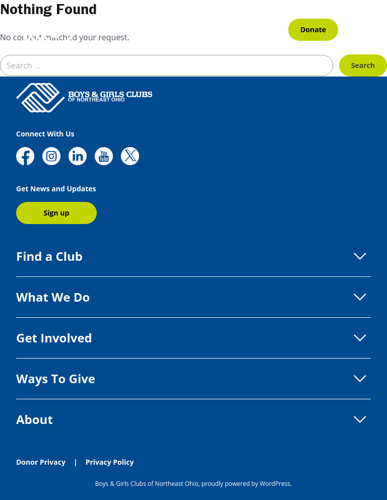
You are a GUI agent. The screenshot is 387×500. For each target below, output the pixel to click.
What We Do (193, 297)
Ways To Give (193, 379)
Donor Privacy (41, 462)
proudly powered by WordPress (246, 483)
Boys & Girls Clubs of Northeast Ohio (147, 483)
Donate (313, 29)
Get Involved (193, 338)
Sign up (57, 213)
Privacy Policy (110, 462)
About (193, 419)
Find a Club (193, 256)
